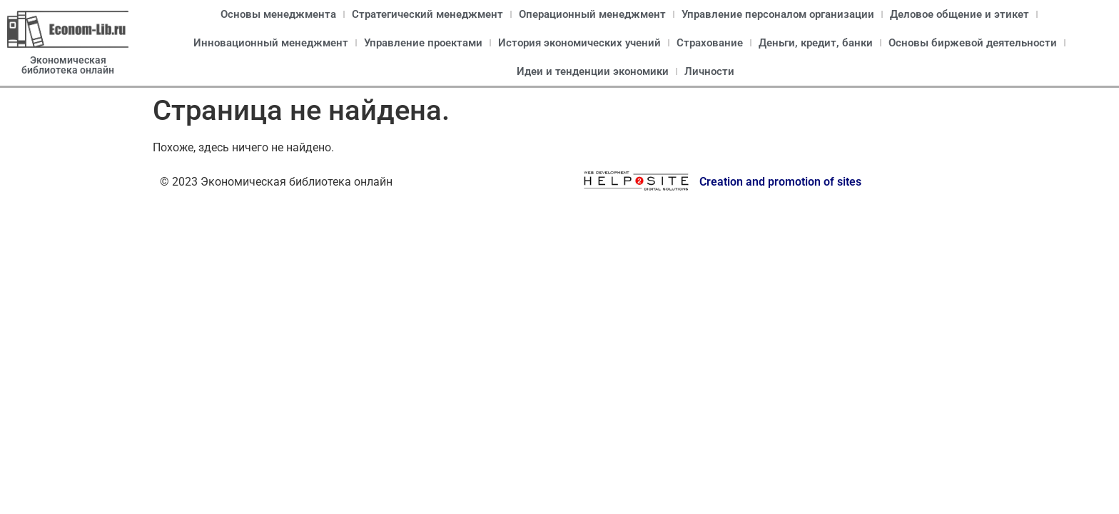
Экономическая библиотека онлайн (67, 65)
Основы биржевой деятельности (972, 42)
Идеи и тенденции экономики (593, 71)
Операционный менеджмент (592, 14)
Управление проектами (423, 42)
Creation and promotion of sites (780, 181)
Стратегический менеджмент (427, 14)
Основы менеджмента (278, 14)
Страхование (710, 42)
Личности (709, 71)
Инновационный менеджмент (270, 42)
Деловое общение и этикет (959, 14)
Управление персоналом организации (778, 14)
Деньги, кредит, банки (816, 42)
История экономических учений (579, 42)
